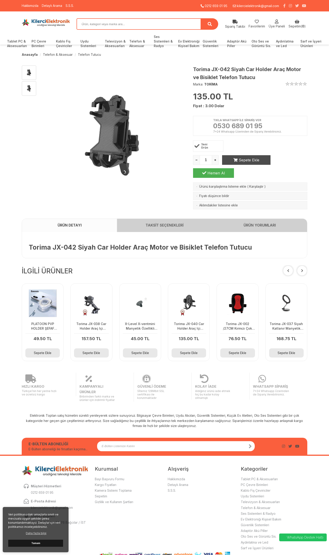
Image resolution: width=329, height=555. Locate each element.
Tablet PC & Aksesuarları (17, 43)
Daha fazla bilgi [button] (36, 533)
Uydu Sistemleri (88, 43)
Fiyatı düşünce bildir (214, 183)
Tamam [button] (35, 543)
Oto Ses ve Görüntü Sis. (261, 43)
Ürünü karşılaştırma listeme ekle (222, 174)
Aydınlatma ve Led (285, 43)
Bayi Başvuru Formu (109, 465)
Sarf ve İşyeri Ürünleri (310, 43)
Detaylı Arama (52, 6)
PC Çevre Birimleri (39, 43)
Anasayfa (30, 54)
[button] (302, 269)
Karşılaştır (256, 174)
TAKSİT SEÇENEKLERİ (164, 223)
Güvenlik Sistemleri (210, 43)
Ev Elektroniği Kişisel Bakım (189, 43)
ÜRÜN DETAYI (69, 223)
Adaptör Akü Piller (237, 43)
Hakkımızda (30, 6)
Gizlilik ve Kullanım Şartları (114, 488)
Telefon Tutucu (89, 54)
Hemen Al (287, 160)
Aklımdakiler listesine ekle (218, 192)
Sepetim (101, 482)
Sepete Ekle (242, 160)
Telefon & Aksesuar (137, 43)
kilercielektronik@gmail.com (256, 6)
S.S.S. (70, 6)
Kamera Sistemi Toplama (113, 477)
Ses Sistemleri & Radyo (163, 41)
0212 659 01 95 (214, 6)
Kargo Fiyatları (105, 471)
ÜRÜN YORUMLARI (259, 223)
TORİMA (211, 84)
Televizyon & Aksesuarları (115, 43)
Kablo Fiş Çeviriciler (64, 43)
